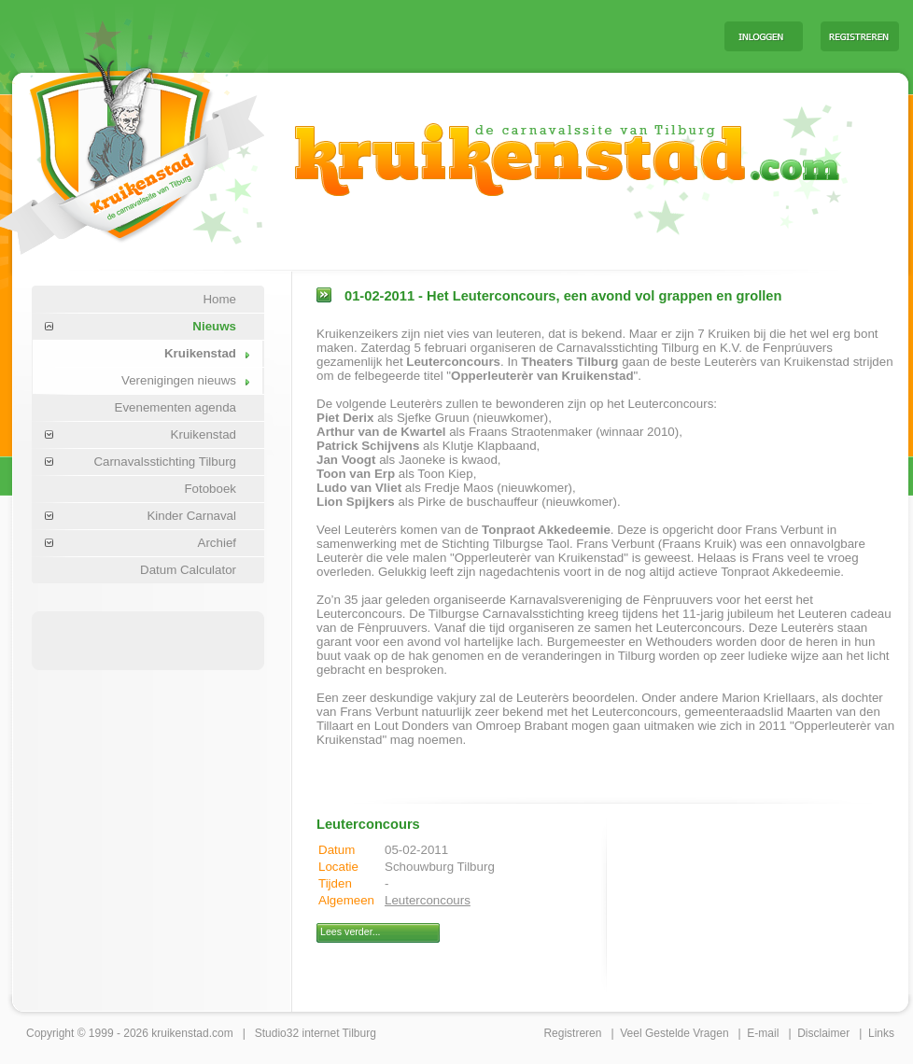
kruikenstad (179, 1033)
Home (219, 299)
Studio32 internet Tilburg (315, 1033)
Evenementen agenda (175, 407)
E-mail (763, 1033)
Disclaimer (823, 1033)
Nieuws (214, 326)
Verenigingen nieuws (178, 380)
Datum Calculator (188, 570)
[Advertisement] (148, 639)
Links (881, 1033)
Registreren (572, 1033)
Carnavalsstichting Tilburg (164, 462)
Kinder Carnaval (191, 516)
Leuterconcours (428, 900)
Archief (217, 543)
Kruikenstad (200, 353)
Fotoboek (210, 489)
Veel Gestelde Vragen (674, 1033)
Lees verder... (350, 931)
